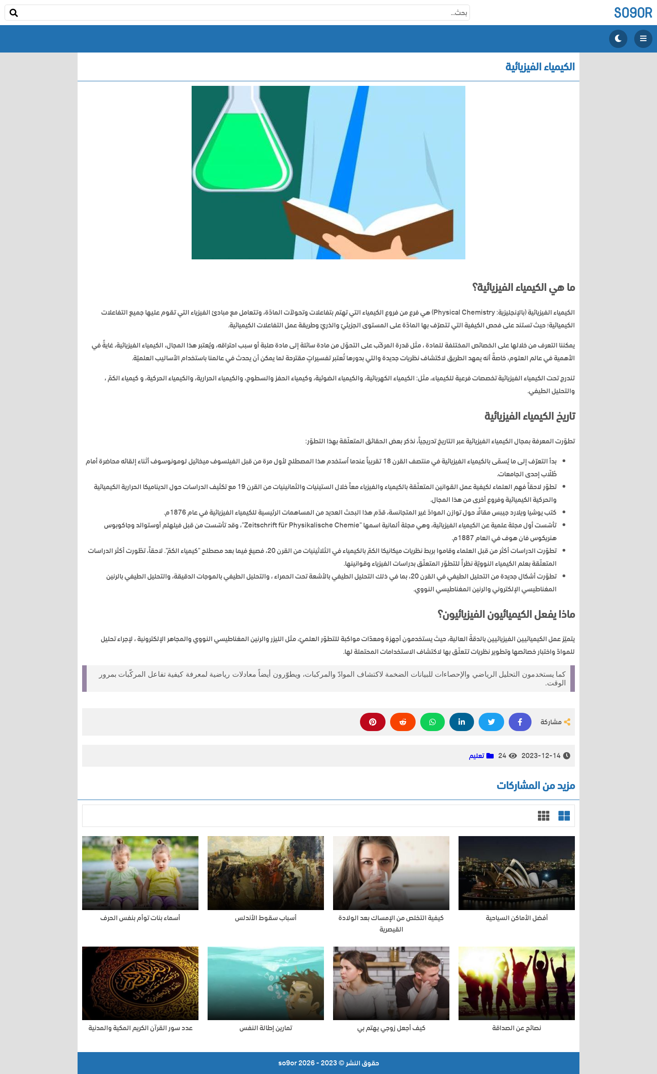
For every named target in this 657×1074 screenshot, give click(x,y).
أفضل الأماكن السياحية (517, 918)
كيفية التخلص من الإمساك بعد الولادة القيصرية (391, 923)
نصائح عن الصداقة (516, 1028)
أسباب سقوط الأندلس (266, 918)
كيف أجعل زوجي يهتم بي (391, 1028)
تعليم (476, 755)
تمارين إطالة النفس (266, 1028)
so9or (633, 13)
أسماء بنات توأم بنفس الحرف (140, 918)
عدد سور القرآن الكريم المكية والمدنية (141, 1028)
